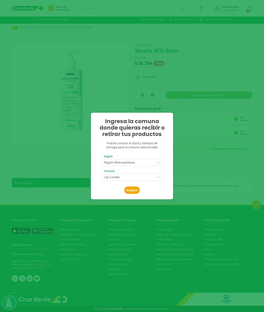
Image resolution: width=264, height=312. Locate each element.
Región (108, 156)
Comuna (109, 171)
